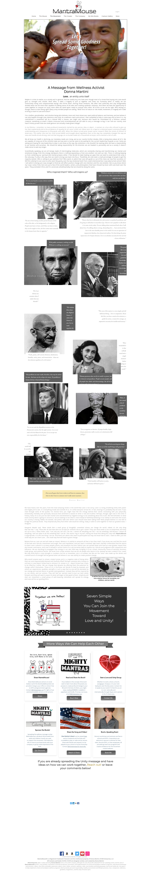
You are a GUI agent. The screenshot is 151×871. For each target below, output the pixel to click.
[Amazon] (67, 854)
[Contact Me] (108, 698)
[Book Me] (108, 753)
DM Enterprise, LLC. (76, 694)
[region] (75, 51)
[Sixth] (81, 632)
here (85, 736)
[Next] (125, 611)
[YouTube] (82, 854)
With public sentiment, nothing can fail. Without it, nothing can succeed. (61, 243)
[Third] (74, 632)
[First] (69, 632)
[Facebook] (62, 854)
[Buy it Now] (74, 698)
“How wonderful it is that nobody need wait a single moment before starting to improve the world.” (122, 356)
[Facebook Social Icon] (78, 803)
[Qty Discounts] (40, 750)
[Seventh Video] (84, 632)
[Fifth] (79, 632)
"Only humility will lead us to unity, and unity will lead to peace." (98, 482)
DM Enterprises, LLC (37, 690)
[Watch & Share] (74, 753)
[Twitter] (77, 854)
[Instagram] (87, 854)
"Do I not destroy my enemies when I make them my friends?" (34, 296)
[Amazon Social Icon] (76, 803)
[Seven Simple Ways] (67, 632)
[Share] (40, 696)
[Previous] (26, 611)
